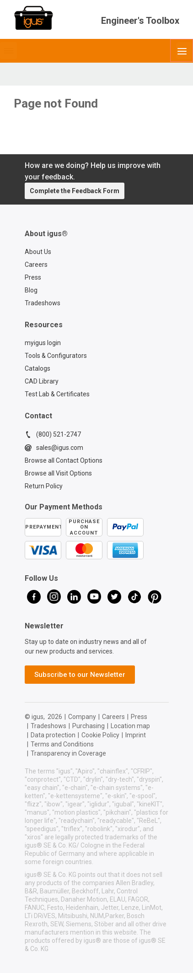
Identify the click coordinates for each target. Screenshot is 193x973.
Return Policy (44, 486)
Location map (130, 726)
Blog (31, 290)
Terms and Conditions (62, 744)
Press (33, 277)
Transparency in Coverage (68, 753)
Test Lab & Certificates (57, 394)
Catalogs (37, 368)
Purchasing (88, 726)
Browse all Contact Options (63, 460)
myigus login (43, 342)
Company (82, 716)
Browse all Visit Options (58, 473)
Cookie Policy (100, 735)
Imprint (135, 735)
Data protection (53, 735)
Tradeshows (42, 303)
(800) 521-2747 (53, 434)
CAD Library (42, 381)
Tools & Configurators (56, 355)
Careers (36, 264)
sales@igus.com (54, 447)
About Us (38, 251)
